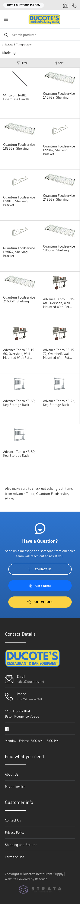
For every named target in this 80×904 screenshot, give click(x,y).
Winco (9, 499)
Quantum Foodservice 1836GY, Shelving (19, 146)
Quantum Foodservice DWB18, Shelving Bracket (19, 201)
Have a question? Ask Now (23, 5)
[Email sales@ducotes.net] (65, 5)
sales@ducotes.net (30, 681)
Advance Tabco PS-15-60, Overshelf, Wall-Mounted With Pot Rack (19, 353)
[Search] (40, 35)
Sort (58, 63)
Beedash (41, 879)
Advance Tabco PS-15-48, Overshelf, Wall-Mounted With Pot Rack (59, 303)
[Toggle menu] (6, 19)
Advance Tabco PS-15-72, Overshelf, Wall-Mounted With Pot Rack (59, 353)
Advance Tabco (24, 493)
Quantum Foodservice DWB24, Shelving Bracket (19, 252)
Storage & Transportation (18, 44)
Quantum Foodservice (52, 493)
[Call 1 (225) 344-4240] (74, 5)
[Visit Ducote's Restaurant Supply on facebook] (7, 728)
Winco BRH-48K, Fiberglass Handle (16, 97)
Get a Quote (40, 586)
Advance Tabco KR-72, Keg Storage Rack (59, 403)
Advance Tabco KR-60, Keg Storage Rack (19, 403)
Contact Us (40, 569)
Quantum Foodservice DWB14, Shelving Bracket (59, 150)
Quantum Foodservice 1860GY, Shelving (59, 248)
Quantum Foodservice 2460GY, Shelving (19, 299)
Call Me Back (39, 602)
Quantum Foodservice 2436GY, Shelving (59, 197)
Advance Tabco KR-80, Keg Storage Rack (19, 453)
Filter (22, 63)
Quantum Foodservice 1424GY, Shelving (59, 95)
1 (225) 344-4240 (29, 699)
